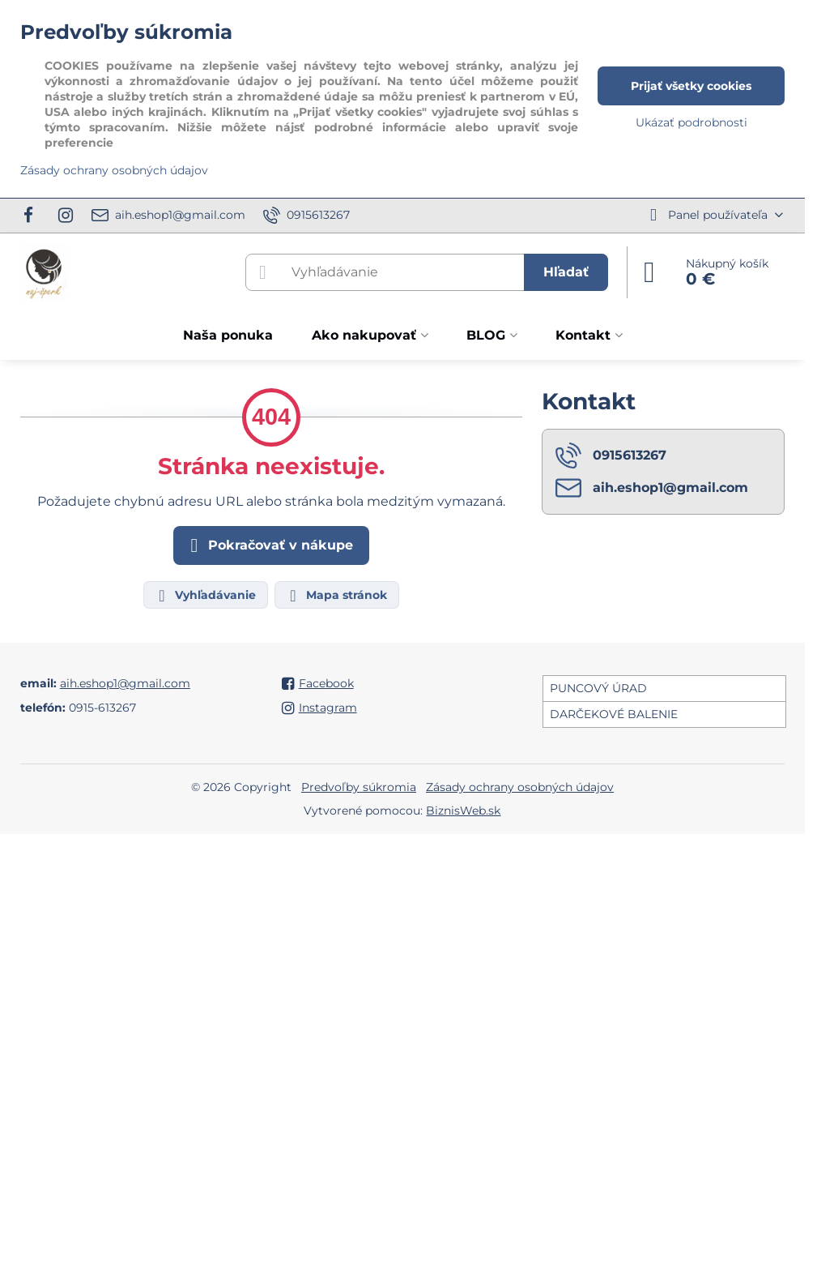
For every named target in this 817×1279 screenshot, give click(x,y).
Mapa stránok (336, 596)
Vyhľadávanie (205, 596)
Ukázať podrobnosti (691, 122)
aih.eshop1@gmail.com (125, 683)
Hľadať (566, 272)
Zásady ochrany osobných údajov (520, 787)
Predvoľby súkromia (358, 787)
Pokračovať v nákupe (269, 545)
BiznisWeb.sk (463, 810)
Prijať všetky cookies (691, 86)
